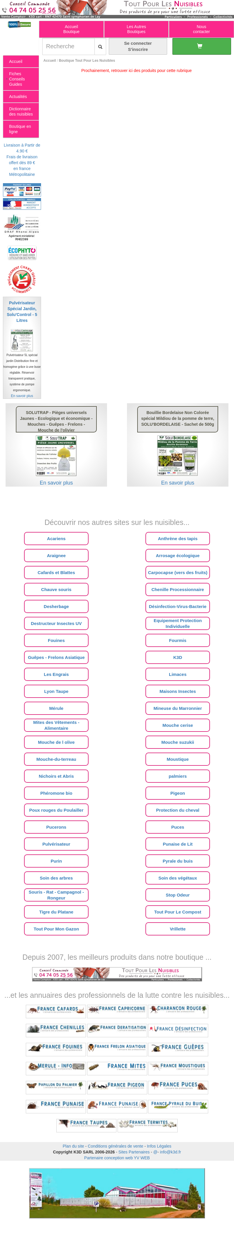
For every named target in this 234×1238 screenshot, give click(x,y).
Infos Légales (159, 1146)
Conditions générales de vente (115, 1146)
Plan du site (73, 1146)
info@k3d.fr (170, 1152)
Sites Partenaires (134, 1152)
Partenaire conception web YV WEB (117, 1157)
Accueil (49, 61)
